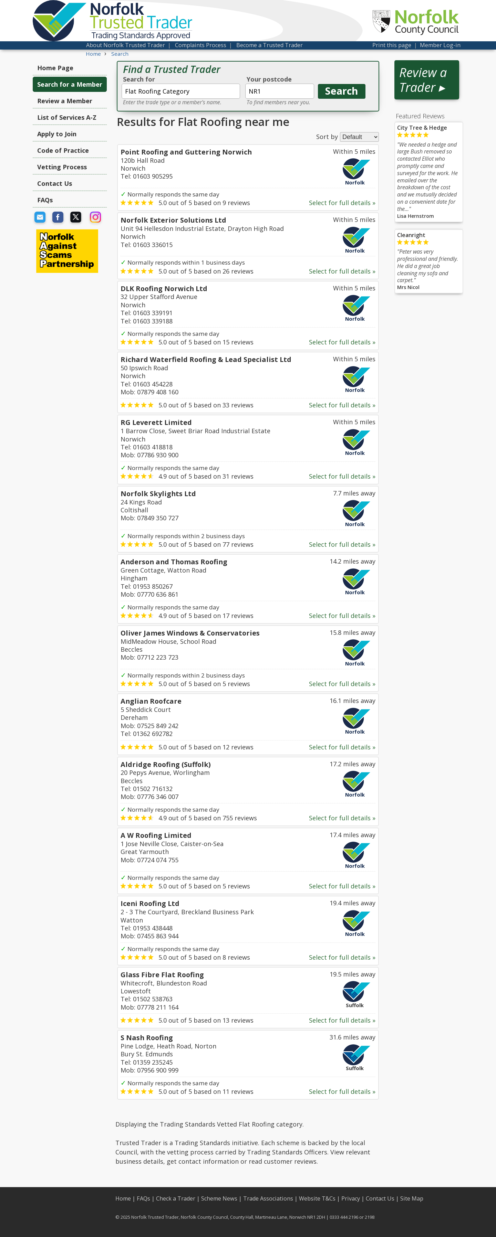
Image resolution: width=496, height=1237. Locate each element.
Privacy (350, 1198)
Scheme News (219, 1198)
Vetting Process (62, 167)
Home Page (55, 68)
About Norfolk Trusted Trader (125, 45)
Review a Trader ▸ (423, 80)
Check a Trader (175, 1198)
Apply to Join (56, 134)
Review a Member (64, 101)
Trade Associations (268, 1198)
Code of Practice (63, 150)
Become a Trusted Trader (269, 45)
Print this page (391, 45)
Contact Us (54, 183)
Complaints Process (200, 45)
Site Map (411, 1198)
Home (123, 1198)
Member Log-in (440, 45)
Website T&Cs (317, 1198)
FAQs (45, 200)
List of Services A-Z (66, 117)
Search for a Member (69, 84)
